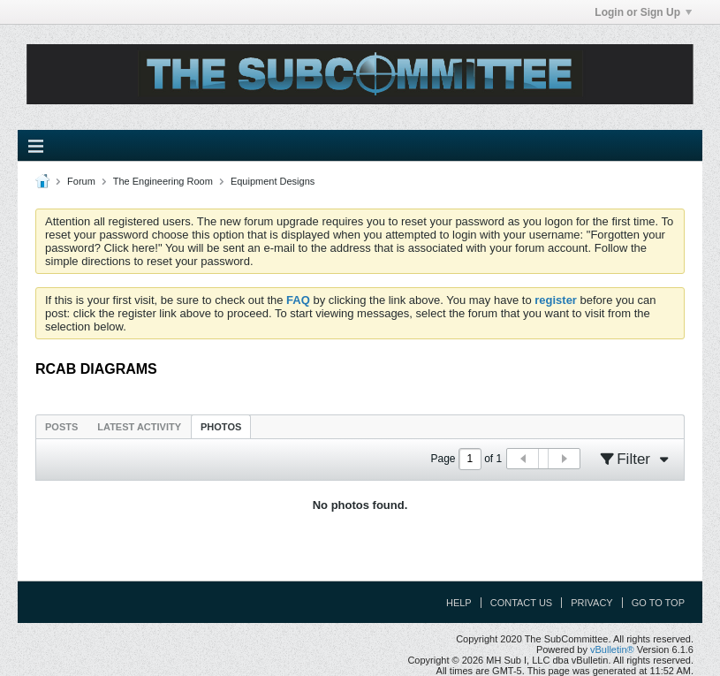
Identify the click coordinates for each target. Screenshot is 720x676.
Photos (221, 427)
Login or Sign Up (643, 12)
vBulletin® (612, 649)
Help (459, 602)
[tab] (61, 426)
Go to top (658, 602)
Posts (61, 427)
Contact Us (521, 602)
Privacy (591, 602)
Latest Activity (139, 427)
